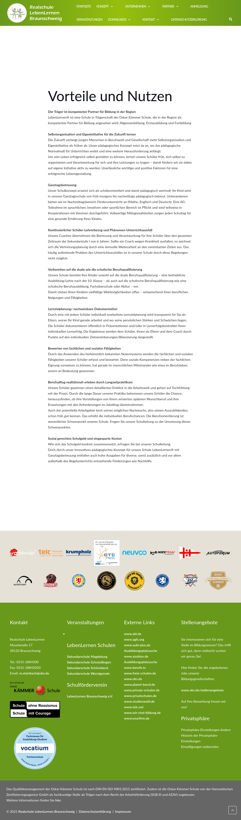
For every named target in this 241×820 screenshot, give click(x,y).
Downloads (117, 19)
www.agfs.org (134, 639)
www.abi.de (132, 634)
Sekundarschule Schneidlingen (89, 662)
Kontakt (148, 19)
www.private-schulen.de (142, 690)
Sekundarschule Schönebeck (87, 668)
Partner (168, 6)
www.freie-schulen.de (140, 673)
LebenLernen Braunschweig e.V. (90, 696)
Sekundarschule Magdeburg (87, 656)
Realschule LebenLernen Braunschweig (46, 811)
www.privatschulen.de (140, 696)
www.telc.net (134, 707)
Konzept (102, 6)
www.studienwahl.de (139, 701)
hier (58, 800)
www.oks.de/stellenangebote (202, 690)
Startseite (83, 6)
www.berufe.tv (135, 668)
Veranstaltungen (89, 19)
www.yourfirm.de (136, 718)
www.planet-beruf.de (139, 684)
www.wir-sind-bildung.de (142, 713)
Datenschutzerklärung (189, 19)
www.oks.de (133, 679)
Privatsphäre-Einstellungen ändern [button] (206, 730)
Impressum (123, 811)
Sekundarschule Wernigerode (88, 673)
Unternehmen (135, 6)
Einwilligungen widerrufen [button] (200, 747)
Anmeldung (199, 6)
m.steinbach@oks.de (34, 673)
